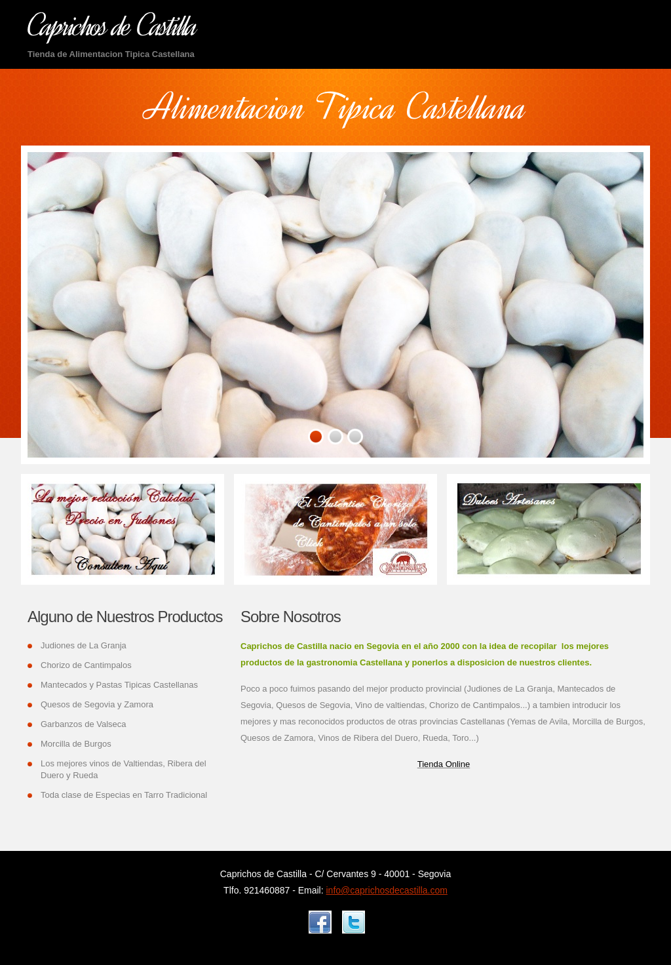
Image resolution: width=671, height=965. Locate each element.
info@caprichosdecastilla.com (387, 890)
